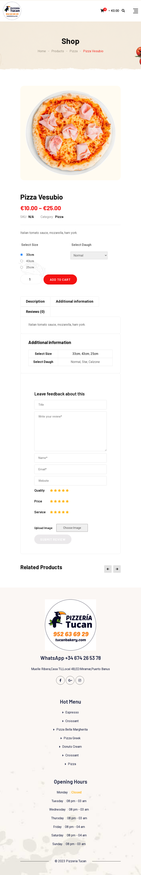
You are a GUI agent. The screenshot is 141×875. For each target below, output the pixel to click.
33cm (30, 255)
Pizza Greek (72, 738)
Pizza (59, 217)
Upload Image (43, 528)
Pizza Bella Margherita (72, 729)
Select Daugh (81, 245)
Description (35, 301)
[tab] (35, 301)
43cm (30, 261)
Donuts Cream (72, 747)
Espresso (72, 712)
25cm (30, 267)
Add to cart (60, 279)
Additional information (74, 301)
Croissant (72, 721)
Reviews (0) (35, 312)
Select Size (29, 245)
